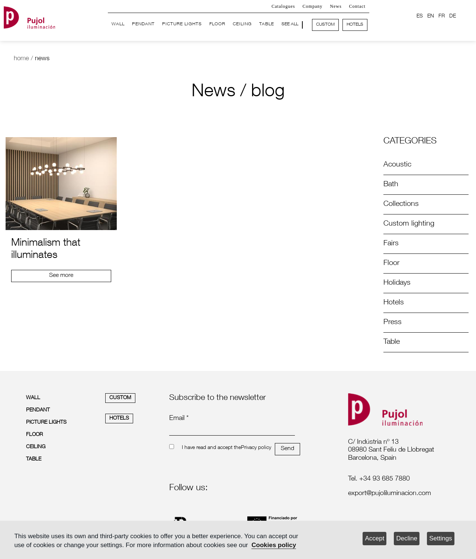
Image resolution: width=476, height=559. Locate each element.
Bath (390, 184)
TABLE (266, 24)
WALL (118, 24)
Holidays (397, 283)
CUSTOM (325, 24)
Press (392, 322)
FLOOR (217, 24)
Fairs (391, 244)
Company (313, 6)
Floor (391, 263)
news (42, 59)
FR (441, 16)
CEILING (242, 24)
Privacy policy (256, 447)
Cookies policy (273, 545)
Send (287, 449)
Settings (440, 538)
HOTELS (355, 24)
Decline (406, 538)
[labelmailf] (396, 494)
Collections (401, 204)
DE (452, 16)
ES (419, 16)
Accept (374, 538)
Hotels (393, 303)
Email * (179, 418)
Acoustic (397, 165)
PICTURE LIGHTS (182, 24)
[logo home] (29, 16)
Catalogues (283, 6)
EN (430, 16)
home (21, 59)
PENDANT (143, 24)
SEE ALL (290, 24)
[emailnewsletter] (232, 430)
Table (391, 342)
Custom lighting (408, 224)
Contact (357, 6)
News (335, 6)
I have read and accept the (211, 447)
